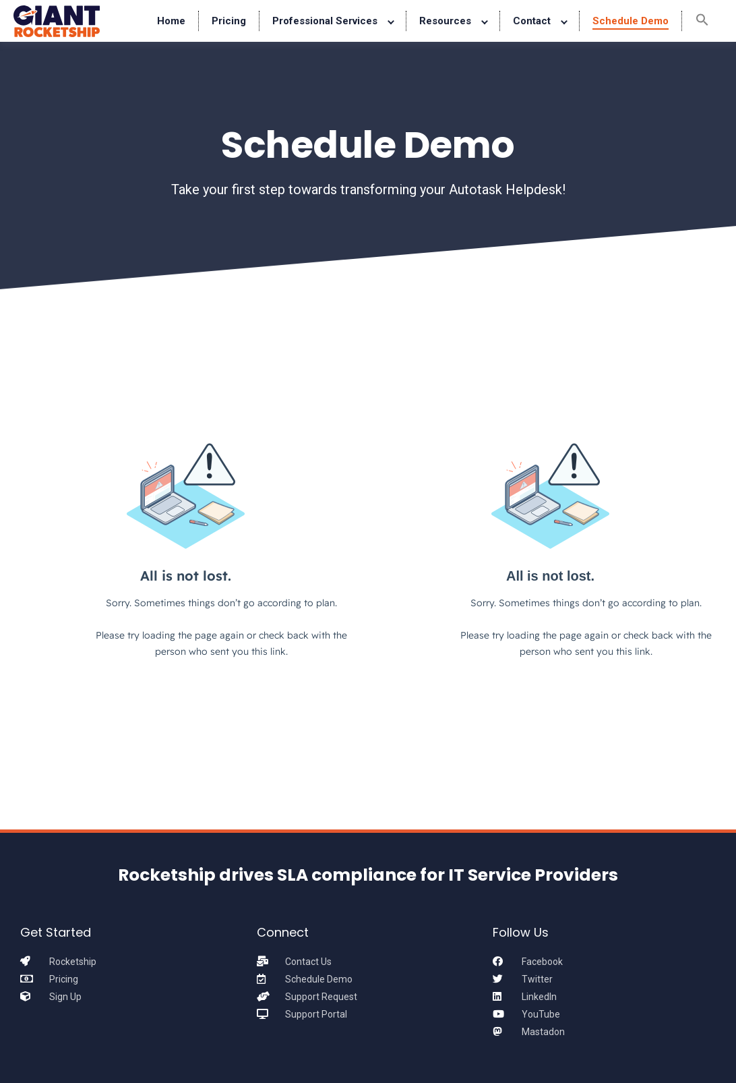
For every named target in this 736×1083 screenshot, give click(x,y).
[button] (702, 21)
